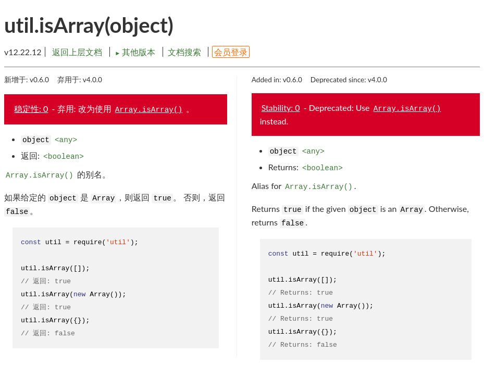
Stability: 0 (281, 107)
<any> (66, 140)
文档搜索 (184, 52)
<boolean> (63, 157)
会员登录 (230, 52)
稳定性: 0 (31, 109)
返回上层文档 (77, 52)
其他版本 (136, 52)
